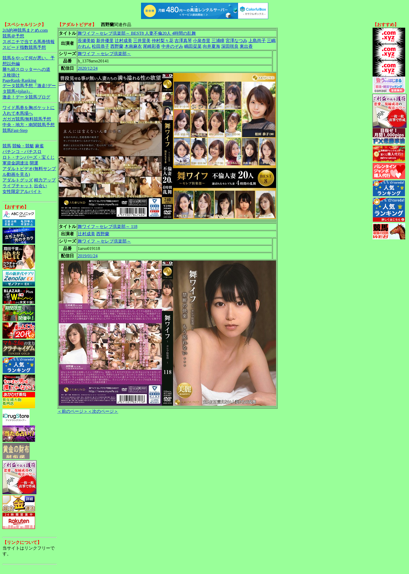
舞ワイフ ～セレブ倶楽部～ (104, 53)
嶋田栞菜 (193, 46)
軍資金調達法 (15, 163)
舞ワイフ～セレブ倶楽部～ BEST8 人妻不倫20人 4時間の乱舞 (137, 33)
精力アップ (45, 180)
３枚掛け (11, 75)
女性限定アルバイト (22, 191)
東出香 (246, 46)
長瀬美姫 (86, 40)
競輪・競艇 (23, 146)
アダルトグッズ (17, 180)
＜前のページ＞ (72, 411)
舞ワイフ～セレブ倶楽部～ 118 (107, 226)
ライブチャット (17, 185)
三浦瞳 (217, 40)
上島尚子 (257, 40)
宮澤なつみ (236, 40)
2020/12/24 (88, 68)
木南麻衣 (133, 46)
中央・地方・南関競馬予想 (28, 124)
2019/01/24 (88, 255)
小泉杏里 (201, 40)
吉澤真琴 (183, 40)
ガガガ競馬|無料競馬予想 (26, 119)
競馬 (6, 146)
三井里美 (142, 40)
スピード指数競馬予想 (24, 47)
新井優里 (105, 40)
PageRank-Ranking (19, 80)
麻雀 (39, 146)
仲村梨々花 (162, 40)
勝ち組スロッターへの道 (26, 69)
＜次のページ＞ (103, 411)
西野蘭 (116, 46)
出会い (40, 185)
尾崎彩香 (151, 46)
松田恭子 (100, 46)
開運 (34, 163)
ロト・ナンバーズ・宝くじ (28, 157)
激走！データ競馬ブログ (26, 97)
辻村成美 (123, 40)
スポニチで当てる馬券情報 (28, 41)
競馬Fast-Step (14, 130)
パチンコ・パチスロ (22, 151)
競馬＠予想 (13, 36)
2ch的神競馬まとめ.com (25, 30)
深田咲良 (230, 46)
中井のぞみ (172, 46)
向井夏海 (211, 46)
